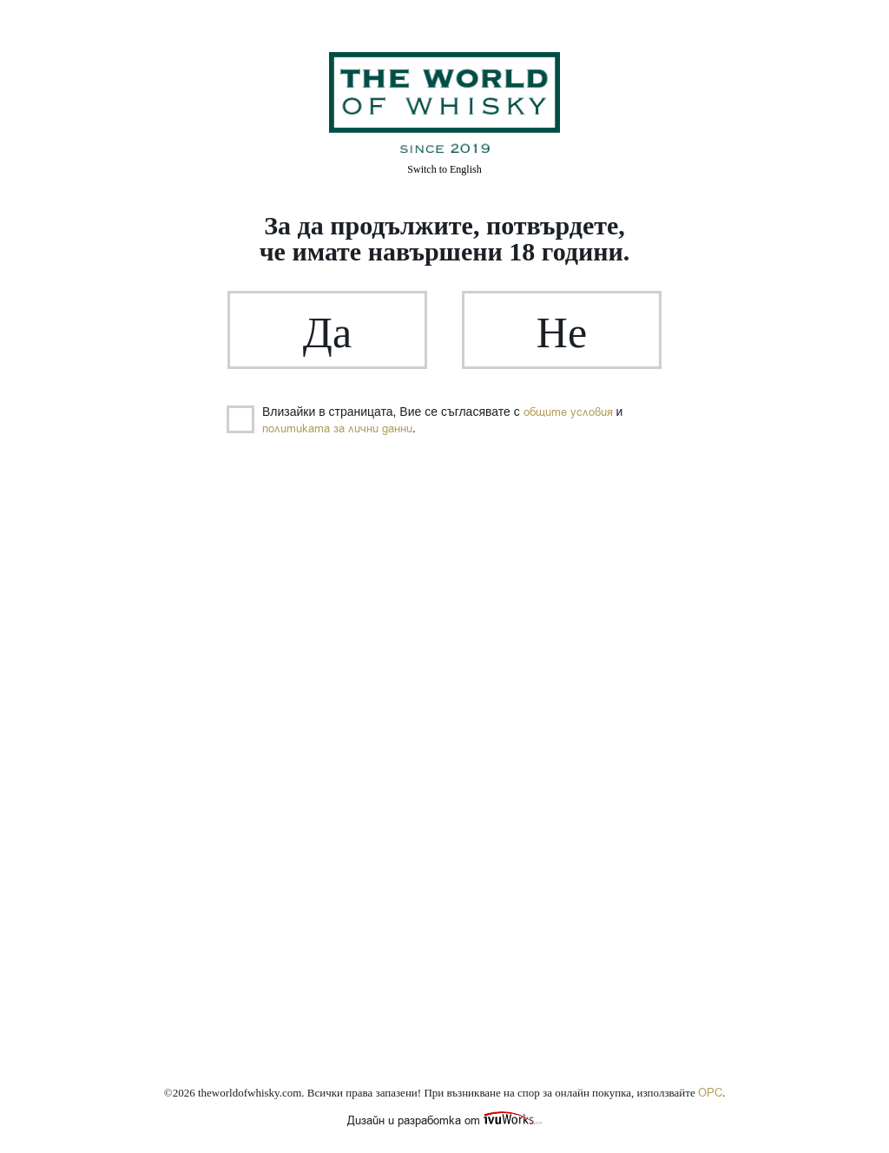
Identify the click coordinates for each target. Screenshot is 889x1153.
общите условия (568, 412)
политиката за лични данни (337, 428)
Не (562, 332)
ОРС (710, 1092)
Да (327, 332)
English (444, 169)
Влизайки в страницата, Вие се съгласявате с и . (424, 420)
